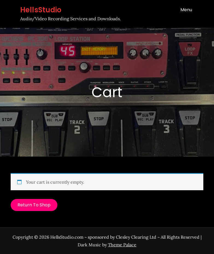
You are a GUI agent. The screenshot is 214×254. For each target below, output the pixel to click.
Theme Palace (122, 244)
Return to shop (34, 205)
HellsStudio (40, 10)
